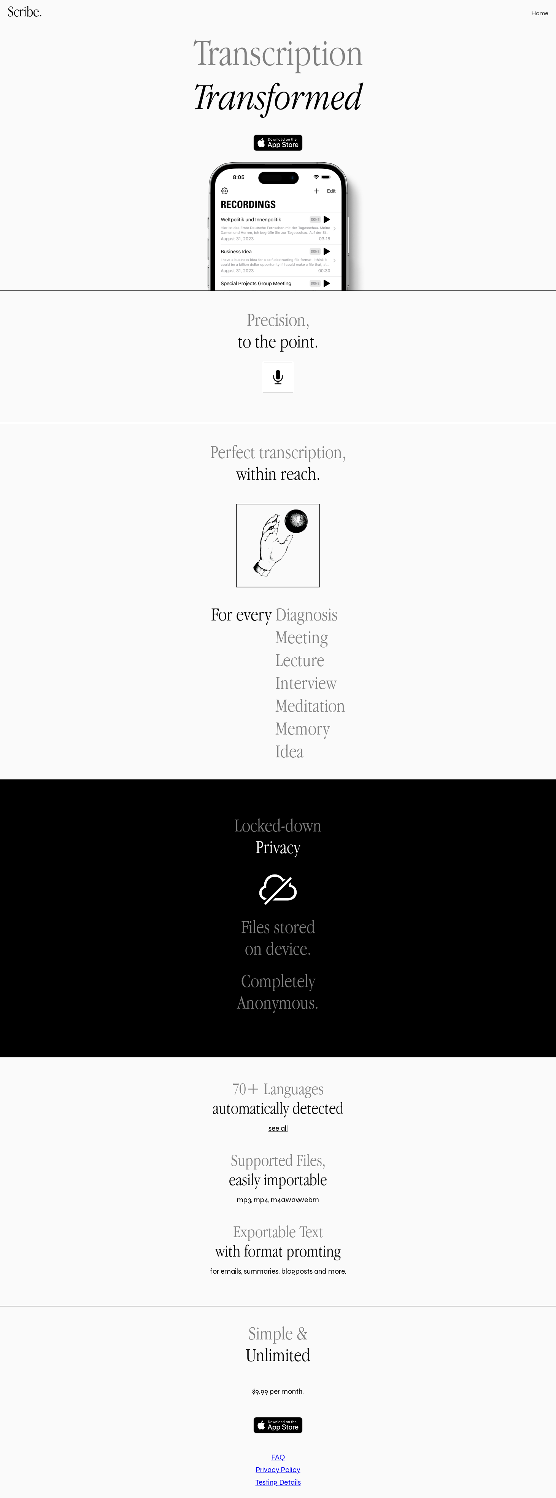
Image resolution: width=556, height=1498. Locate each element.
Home (539, 13)
